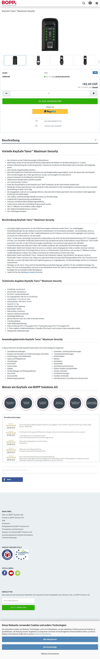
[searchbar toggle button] (83, 3)
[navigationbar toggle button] (96, 3)
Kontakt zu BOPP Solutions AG (13, 518)
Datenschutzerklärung (42, 634)
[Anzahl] (50, 93)
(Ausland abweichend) (62, 77)
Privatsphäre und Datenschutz (12, 529)
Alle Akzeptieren (50, 639)
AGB (3, 521)
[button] (6, 93)
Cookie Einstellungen (9, 538)
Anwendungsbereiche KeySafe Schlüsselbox (17, 535)
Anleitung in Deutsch (28, 272)
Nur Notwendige (50, 647)
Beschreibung (11, 140)
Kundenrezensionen (14, 470)
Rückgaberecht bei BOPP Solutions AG (15, 526)
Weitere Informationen (50, 654)
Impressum (6, 523)
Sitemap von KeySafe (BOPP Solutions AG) (17, 532)
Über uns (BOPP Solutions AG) (12, 515)
